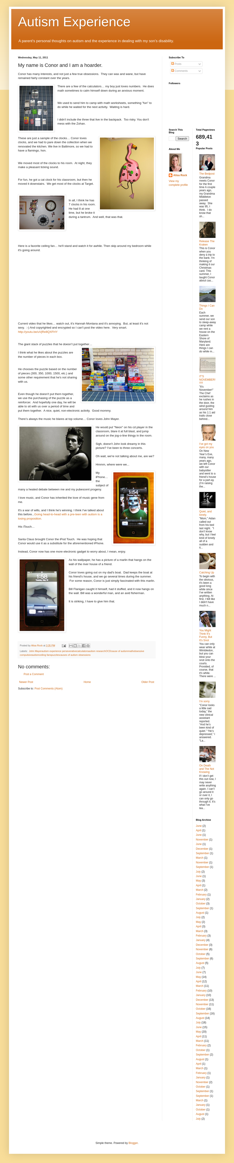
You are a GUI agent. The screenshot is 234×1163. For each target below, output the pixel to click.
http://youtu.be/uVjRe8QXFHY (38, 332)
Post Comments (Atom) (48, 688)
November (202, 839)
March (199, 857)
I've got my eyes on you (206, 445)
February (201, 894)
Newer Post (26, 682)
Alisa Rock (180, 175)
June (199, 825)
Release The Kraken (207, 243)
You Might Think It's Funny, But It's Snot (205, 635)
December (202, 848)
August (200, 912)
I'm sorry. (204, 701)
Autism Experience (74, 21)
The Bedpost (207, 173)
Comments (179, 70)
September (202, 853)
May (198, 880)
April (198, 830)
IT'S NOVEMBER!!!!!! (207, 379)
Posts (176, 64)
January (201, 899)
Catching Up (206, 572)
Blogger (133, 1143)
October (201, 903)
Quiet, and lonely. (205, 513)
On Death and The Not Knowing (206, 769)
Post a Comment (34, 674)
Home (87, 682)
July (198, 871)
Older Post (147, 682)
